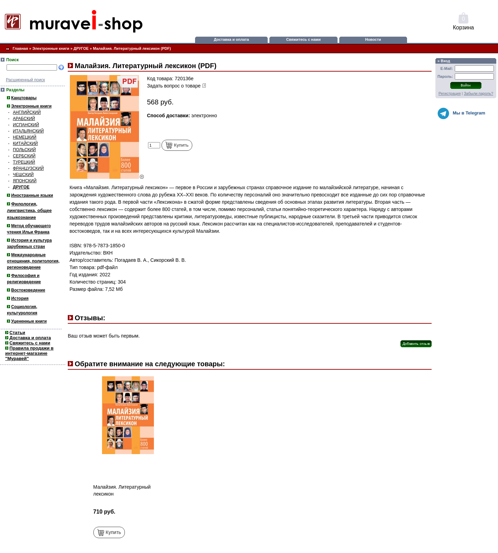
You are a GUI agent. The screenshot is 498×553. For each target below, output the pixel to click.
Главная (20, 48)
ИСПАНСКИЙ (26, 124)
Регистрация (450, 93)
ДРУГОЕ (81, 48)
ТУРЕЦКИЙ (24, 162)
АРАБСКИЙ (24, 118)
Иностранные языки (32, 195)
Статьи (17, 332)
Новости (373, 39)
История (19, 298)
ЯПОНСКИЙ (24, 180)
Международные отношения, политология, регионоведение (33, 261)
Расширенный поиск (25, 79)
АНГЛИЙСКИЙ (27, 112)
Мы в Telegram (461, 113)
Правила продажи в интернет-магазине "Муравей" (29, 353)
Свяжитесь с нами (303, 39)
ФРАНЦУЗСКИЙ (28, 168)
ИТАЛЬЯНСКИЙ (28, 131)
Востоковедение (28, 290)
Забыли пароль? (478, 93)
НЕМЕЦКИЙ (24, 137)
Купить (176, 145)
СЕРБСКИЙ (24, 156)
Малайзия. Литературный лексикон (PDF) (132, 48)
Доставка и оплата (231, 39)
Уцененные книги (29, 321)
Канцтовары (23, 97)
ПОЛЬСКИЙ (24, 149)
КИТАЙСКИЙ (25, 143)
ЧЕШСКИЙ (23, 174)
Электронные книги (50, 48)
